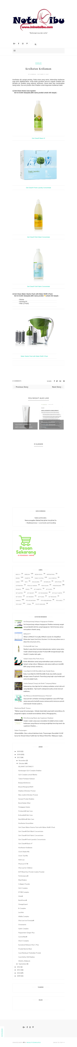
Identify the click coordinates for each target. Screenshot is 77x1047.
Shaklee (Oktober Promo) (26, 791)
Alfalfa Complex (23, 916)
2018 (18, 754)
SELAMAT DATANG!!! (26, 766)
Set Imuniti (30, 593)
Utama (29, 604)
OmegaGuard (23, 904)
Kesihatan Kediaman (25, 847)
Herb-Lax (21, 860)
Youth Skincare (40, 604)
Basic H (18, 574)
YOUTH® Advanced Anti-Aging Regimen (24, 426)
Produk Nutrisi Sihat (25, 949)
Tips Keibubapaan (46, 600)
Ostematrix (22, 924)
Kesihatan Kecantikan (25, 823)
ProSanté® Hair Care (31, 646)
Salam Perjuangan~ (21, 730)
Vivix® (20, 896)
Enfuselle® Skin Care (25, 815)
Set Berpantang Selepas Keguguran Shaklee (38, 621)
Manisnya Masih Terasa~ (23, 708)
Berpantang (51, 574)
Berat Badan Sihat (24, 803)
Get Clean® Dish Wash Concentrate (38, 237)
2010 (18, 973)
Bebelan (27, 574)
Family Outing (39, 578)
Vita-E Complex (23, 941)
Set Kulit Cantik (57, 593)
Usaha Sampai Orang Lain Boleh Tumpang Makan (40, 683)
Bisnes (18, 578)
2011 (18, 970)
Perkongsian (57, 585)
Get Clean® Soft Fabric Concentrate (38, 286)
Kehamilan (47, 582)
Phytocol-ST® (23, 864)
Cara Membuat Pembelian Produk (29, 953)
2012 (18, 967)
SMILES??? (27, 634)
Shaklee (38, 63)
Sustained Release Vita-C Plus (28, 945)
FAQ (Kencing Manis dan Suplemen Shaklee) (38, 718)
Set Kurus (19, 597)
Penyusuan (44, 585)
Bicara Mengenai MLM (25, 787)
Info (26, 582)
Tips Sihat (19, 604)
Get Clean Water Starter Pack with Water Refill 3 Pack (36, 827)
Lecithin (21, 912)
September (22, 964)
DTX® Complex (23, 892)
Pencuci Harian (32, 585)
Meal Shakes (22, 880)
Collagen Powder (24, 884)
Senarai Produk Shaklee (26, 799)
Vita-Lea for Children (25, 868)
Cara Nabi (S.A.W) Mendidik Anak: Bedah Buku (39, 671)
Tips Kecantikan (31, 600)
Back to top (59, 1042)
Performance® (23, 876)
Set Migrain (30, 597)
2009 (18, 976)
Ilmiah (18, 582)
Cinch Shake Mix (23, 851)
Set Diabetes (38, 589)
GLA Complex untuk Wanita (27, 775)
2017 (18, 757)
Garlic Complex (23, 928)
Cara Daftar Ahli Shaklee (26, 957)
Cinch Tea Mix (23, 856)
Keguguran (35, 582)
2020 (18, 751)
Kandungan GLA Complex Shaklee (29, 770)
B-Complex (22, 908)
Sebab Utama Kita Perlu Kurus (34, 659)
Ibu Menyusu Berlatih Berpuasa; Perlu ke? (38, 696)
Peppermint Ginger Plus (26, 933)
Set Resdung (52, 597)
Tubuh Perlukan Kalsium (26, 779)
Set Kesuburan (43, 593)
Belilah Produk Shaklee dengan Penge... (48, 424)
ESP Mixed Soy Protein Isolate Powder (31, 872)
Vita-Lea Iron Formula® (26, 920)
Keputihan (58, 582)
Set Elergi (49, 589)
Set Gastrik (19, 593)
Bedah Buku (38, 574)
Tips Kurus (59, 600)
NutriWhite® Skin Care (26, 819)
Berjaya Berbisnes (24, 783)
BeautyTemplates (34, 1042)
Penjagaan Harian (24, 807)
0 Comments (16, 381)
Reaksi (27, 589)
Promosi (18, 589)
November (22, 760)
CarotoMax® (22, 937)
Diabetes (27, 578)
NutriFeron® (22, 900)
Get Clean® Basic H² (38, 138)
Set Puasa (41, 597)
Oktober (22, 763)
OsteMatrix (19, 585)
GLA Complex (53, 578)
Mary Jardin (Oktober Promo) (28, 795)
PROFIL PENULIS (24, 961)
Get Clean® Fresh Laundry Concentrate (38, 187)
